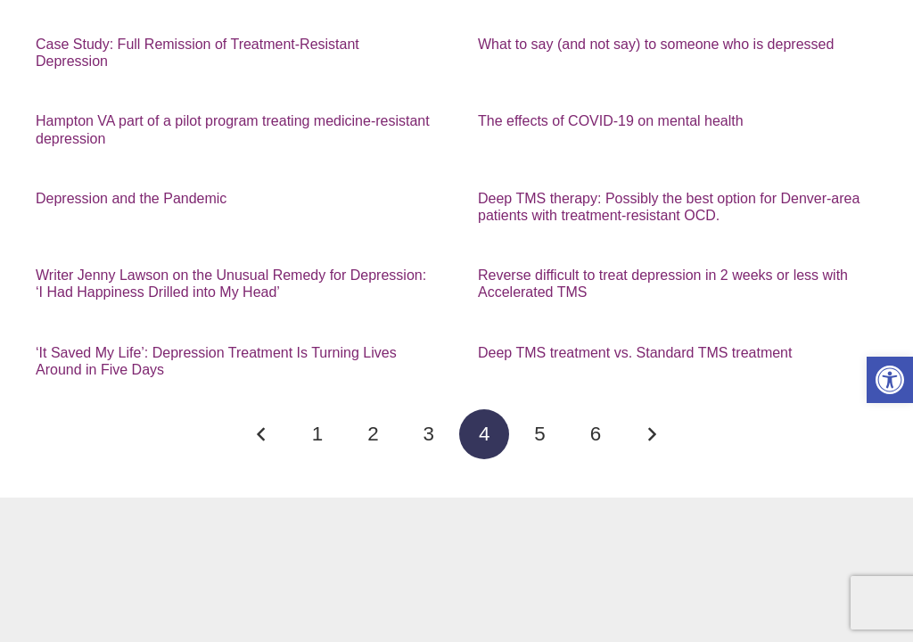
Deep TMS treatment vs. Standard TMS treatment (635, 352)
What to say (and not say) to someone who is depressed (656, 44)
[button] (890, 380)
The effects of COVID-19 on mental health (611, 120)
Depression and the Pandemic (131, 198)
